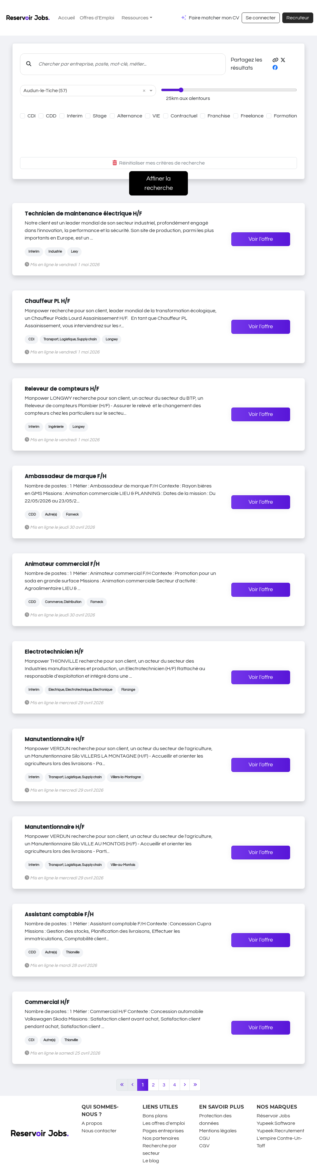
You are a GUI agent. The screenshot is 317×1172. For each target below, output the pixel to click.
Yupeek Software (276, 1123)
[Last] (195, 1085)
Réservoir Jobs (273, 1115)
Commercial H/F (47, 1002)
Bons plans (155, 1115)
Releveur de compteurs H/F (62, 389)
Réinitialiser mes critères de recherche (159, 163)
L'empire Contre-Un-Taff (279, 1142)
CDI (32, 115)
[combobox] (81, 90)
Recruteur (297, 17)
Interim (75, 115)
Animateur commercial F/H (62, 564)
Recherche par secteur (160, 1149)
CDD (51, 115)
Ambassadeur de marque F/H (65, 476)
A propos (92, 1123)
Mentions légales (218, 1130)
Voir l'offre (261, 239)
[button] (275, 60)
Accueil (66, 17)
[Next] (185, 1085)
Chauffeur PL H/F (47, 301)
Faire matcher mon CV (214, 17)
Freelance (252, 115)
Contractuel (184, 115)
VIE (156, 115)
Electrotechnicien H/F (54, 651)
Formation (285, 115)
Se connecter (261, 17)
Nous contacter (99, 1130)
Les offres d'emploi (164, 1123)
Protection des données (215, 1119)
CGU (204, 1138)
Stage (100, 115)
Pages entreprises (163, 1130)
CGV (204, 1145)
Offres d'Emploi (97, 17)
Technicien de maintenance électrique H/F (83, 213)
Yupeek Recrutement (280, 1130)
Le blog (151, 1160)
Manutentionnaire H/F (54, 739)
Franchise (219, 115)
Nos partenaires (161, 1138)
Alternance (129, 115)
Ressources (135, 17)
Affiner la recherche (158, 183)
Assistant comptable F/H (59, 914)
